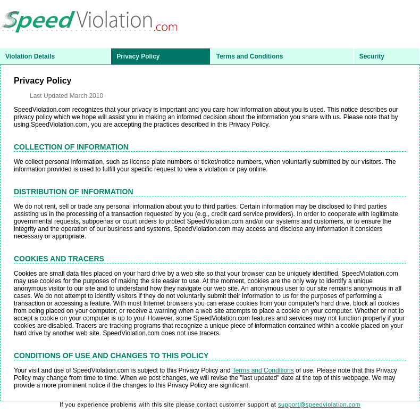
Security (371, 56)
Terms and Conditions (249, 56)
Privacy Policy (137, 56)
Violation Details (30, 56)
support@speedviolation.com (319, 404)
